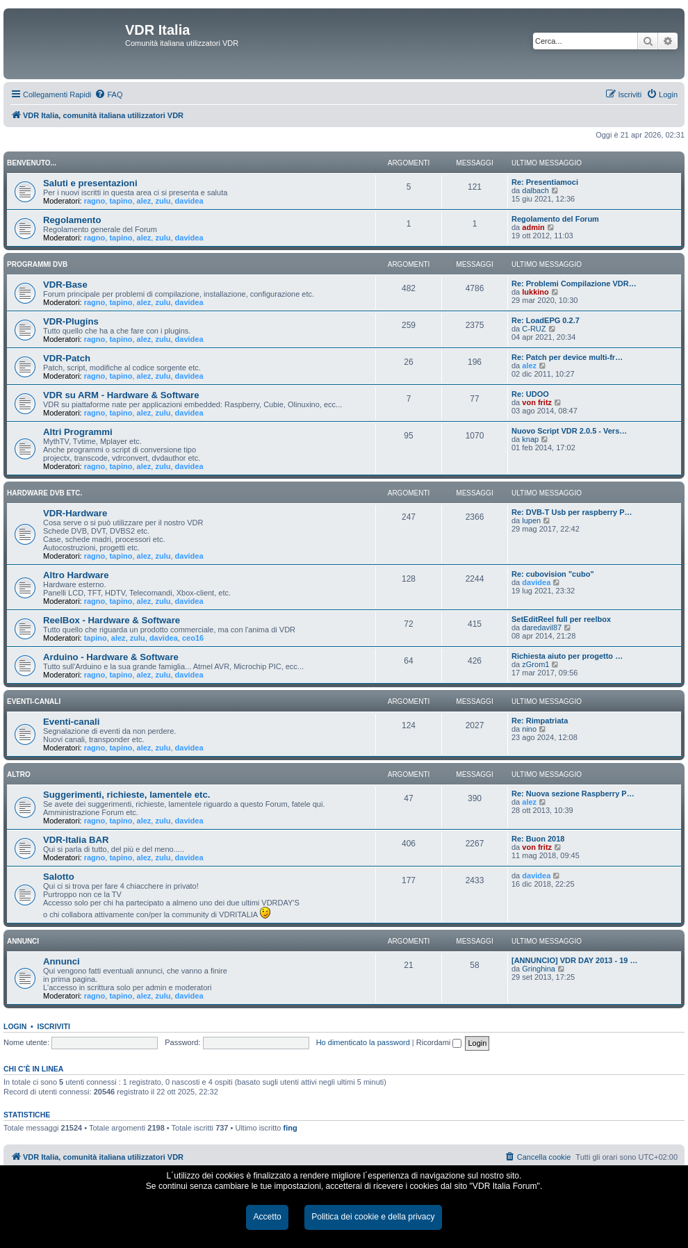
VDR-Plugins (71, 321)
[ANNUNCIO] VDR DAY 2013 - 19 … (574, 960)
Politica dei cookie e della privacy (372, 1217)
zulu (162, 201)
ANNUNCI (23, 941)
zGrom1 (535, 664)
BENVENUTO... (31, 163)
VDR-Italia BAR (76, 840)
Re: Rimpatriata (539, 720)
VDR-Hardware (75, 513)
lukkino (535, 292)
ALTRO (19, 774)
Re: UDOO (530, 394)
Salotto (58, 876)
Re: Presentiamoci (544, 182)
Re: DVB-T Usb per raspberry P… (571, 512)
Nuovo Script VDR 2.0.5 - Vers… (569, 431)
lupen (531, 520)
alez (144, 201)
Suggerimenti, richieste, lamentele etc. (126, 794)
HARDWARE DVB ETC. (44, 493)
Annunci (61, 961)
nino (529, 729)
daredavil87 (542, 627)
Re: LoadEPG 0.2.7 (545, 320)
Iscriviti (54, 1026)
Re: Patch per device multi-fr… (567, 357)
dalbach (535, 190)
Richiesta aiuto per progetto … (567, 656)
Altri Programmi (78, 432)
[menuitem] (108, 94)
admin (533, 227)
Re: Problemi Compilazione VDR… (574, 283)
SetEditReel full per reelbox (561, 619)
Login (14, 1026)
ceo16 (193, 638)
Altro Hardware (76, 575)
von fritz (537, 402)
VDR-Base (65, 284)
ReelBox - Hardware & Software (111, 620)
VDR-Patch (66, 358)
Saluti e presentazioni (90, 183)
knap (530, 439)
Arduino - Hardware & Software (111, 657)
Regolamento (72, 220)
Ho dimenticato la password (363, 1042)
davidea (189, 201)
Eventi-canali (71, 721)
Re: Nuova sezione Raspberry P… (572, 793)
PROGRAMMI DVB (37, 264)
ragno (95, 201)
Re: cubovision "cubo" (552, 574)
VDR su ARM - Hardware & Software (121, 395)
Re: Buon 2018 (537, 839)
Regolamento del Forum (555, 219)
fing (290, 1128)
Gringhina (538, 968)
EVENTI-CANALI (33, 701)
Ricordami (439, 1042)
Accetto (267, 1217)
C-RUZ (534, 329)
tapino (120, 201)
